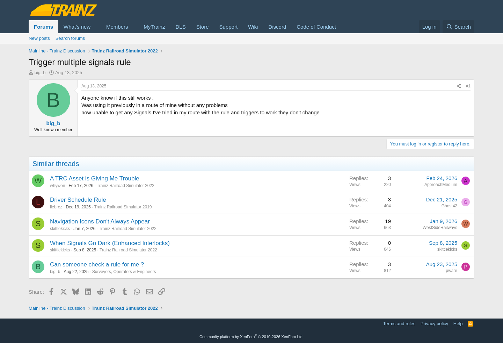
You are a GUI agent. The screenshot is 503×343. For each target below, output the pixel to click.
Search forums (70, 38)
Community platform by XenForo (251, 337)
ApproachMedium (440, 184)
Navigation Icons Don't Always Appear (100, 221)
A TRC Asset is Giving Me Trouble (94, 178)
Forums (43, 27)
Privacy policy (434, 323)
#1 (468, 86)
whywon (57, 185)
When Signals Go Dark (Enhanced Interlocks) (110, 243)
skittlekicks (60, 228)
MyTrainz (154, 27)
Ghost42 (449, 205)
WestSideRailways (440, 227)
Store (202, 27)
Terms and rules (399, 323)
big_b (40, 72)
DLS (180, 27)
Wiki (253, 27)
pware (451, 270)
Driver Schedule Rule (78, 199)
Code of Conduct (316, 27)
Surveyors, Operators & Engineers (124, 271)
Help (458, 323)
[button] (96, 26)
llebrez (56, 207)
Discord (277, 27)
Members (117, 27)
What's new (77, 27)
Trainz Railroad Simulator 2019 (123, 207)
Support (228, 27)
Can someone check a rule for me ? (97, 264)
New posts (39, 38)
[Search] (458, 26)
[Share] (459, 86)
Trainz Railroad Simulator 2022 (125, 185)
